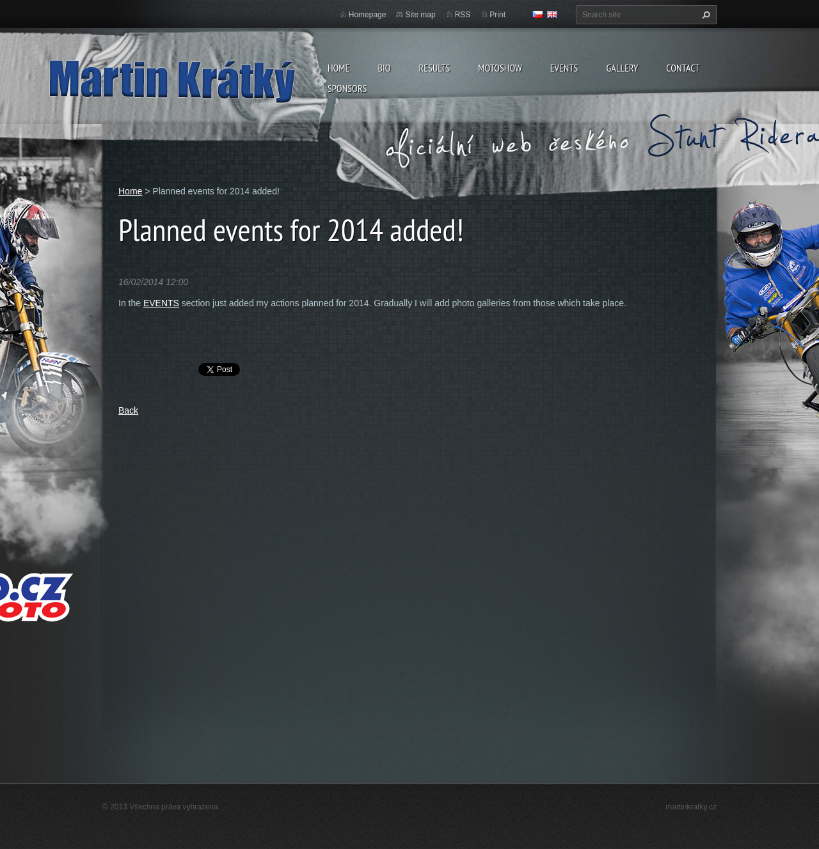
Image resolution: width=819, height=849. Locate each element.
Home (338, 67)
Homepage (367, 14)
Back (128, 410)
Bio (384, 67)
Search (704, 14)
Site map (420, 14)
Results (434, 67)
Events (564, 67)
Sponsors (347, 88)
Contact (682, 67)
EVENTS (161, 303)
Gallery (622, 67)
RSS (463, 14)
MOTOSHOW (499, 67)
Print (497, 14)
